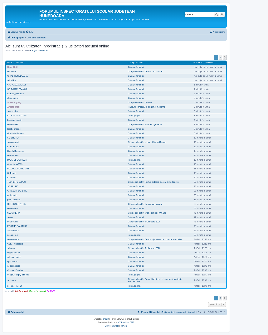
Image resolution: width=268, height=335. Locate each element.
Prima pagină (134, 115)
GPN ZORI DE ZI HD (17, 191)
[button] (225, 57)
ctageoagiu (12, 98)
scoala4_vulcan (14, 286)
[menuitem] (29, 32)
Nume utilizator (15, 63)
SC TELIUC (12, 186)
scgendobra (12, 111)
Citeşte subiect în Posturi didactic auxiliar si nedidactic (153, 182)
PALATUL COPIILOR (17, 160)
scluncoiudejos (14, 257)
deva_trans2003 (14, 164)
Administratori (21, 291)
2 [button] (220, 57)
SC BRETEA (13, 138)
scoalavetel (12, 124)
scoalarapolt (13, 142)
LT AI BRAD (12, 146)
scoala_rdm (12, 235)
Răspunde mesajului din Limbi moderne (146, 107)
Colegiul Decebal (15, 270)
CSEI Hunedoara (15, 244)
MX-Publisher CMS (126, 322)
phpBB (106, 319)
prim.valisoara (13, 199)
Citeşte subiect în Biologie (140, 102)
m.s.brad (11, 177)
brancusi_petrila (14, 120)
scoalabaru (12, 208)
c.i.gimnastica (13, 266)
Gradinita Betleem (15, 133)
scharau (11, 248)
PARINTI (51, 291)
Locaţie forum (135, 63)
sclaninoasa (12, 155)
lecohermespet (14, 129)
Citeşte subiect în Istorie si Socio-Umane (147, 142)
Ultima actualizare (203, 63)
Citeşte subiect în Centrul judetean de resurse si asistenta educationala (155, 280)
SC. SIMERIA (13, 213)
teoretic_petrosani (15, 93)
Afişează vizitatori (40, 50)
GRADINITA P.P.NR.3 (17, 115)
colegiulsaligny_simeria (18, 275)
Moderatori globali (37, 291)
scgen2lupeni (13, 252)
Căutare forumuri (136, 67)
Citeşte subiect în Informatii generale (145, 124)
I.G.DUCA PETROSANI (18, 169)
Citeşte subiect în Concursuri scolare (145, 71)
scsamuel (11, 71)
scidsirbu (11, 80)
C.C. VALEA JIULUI (16, 85)
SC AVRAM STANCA (17, 89)
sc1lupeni (11, 280)
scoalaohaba (13, 239)
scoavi (10, 217)
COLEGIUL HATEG (16, 204)
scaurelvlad (12, 222)
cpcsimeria (12, 261)
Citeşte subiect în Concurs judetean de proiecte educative (155, 239)
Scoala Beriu (13, 230)
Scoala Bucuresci (15, 151)
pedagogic (12, 195)
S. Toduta (11, 173)
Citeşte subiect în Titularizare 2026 (144, 222)
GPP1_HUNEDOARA (17, 76)
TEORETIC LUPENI (16, 182)
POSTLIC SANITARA (17, 226)
